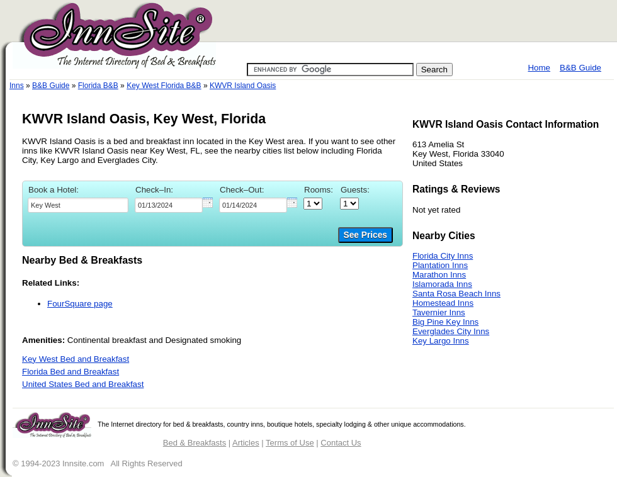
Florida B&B (98, 85)
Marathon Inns (439, 274)
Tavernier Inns (438, 312)
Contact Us (340, 442)
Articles (245, 442)
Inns (16, 85)
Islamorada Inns (442, 284)
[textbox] (78, 205)
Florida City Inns (442, 256)
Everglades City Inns (450, 331)
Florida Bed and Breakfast (70, 371)
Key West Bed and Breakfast (75, 359)
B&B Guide (580, 67)
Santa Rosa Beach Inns (456, 293)
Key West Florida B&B (164, 85)
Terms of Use (290, 442)
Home (539, 67)
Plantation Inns (440, 265)
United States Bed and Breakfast (83, 384)
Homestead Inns (442, 303)
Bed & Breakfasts (194, 442)
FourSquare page (80, 303)
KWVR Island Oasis (243, 85)
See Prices (365, 235)
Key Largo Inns (440, 340)
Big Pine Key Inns (445, 322)
